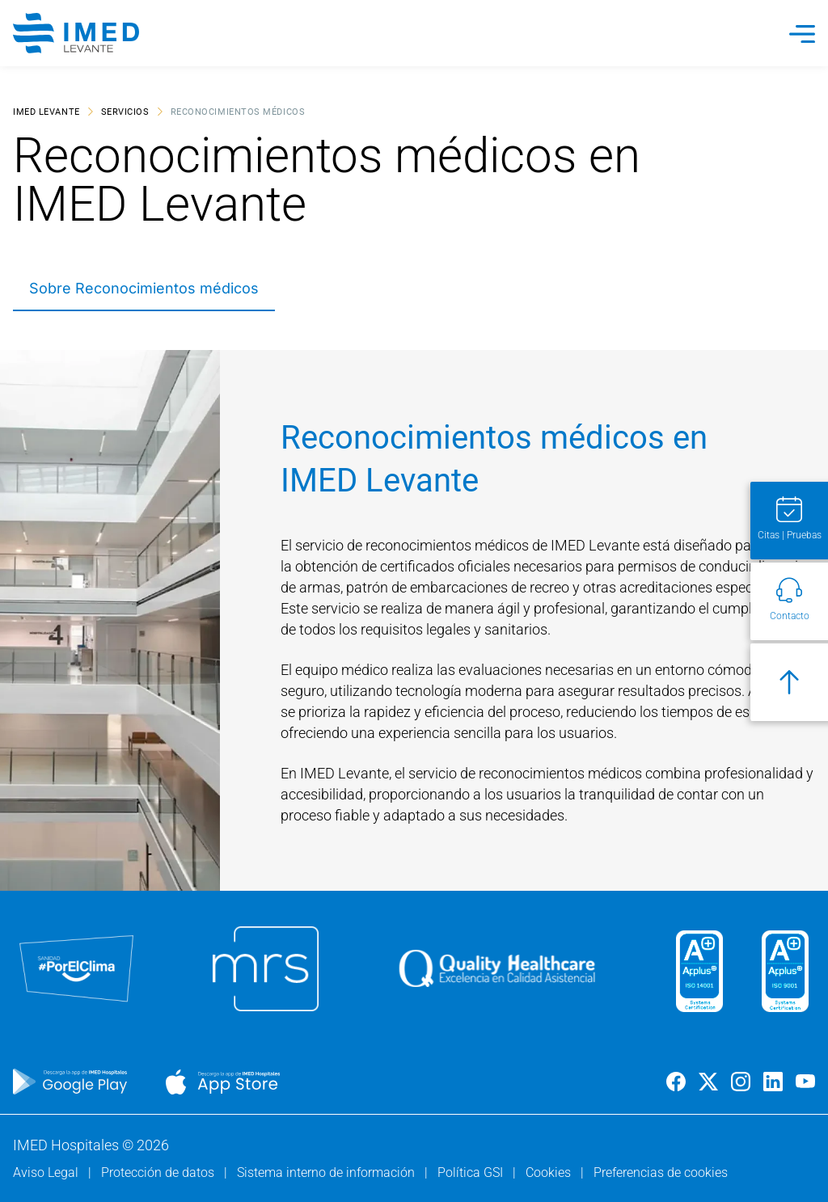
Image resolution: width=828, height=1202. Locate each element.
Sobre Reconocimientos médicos (144, 288)
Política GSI (471, 1172)
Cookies (550, 1172)
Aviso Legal (47, 1172)
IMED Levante (46, 111)
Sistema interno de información (327, 1172)
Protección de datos (159, 1172)
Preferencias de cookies (661, 1172)
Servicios (125, 111)
